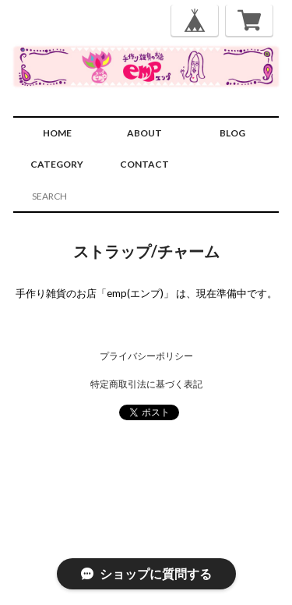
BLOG (232, 133)
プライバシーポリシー (146, 356)
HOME (57, 133)
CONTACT (144, 164)
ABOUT (144, 133)
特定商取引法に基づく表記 (146, 384)
